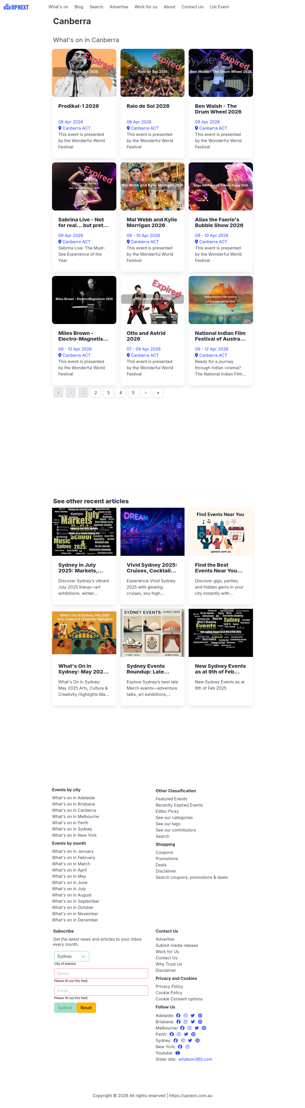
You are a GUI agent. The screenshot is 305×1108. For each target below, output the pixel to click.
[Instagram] (186, 1015)
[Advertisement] (23, 46)
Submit (65, 1007)
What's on (58, 6)
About (169, 6)
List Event (219, 6)
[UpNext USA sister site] (195, 1059)
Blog (78, 6)
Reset (86, 1007)
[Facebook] (179, 1015)
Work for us (146, 6)
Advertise (119, 6)
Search (96, 6)
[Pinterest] (200, 1015)
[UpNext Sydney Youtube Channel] (177, 1053)
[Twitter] (193, 1015)
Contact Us (193, 6)
